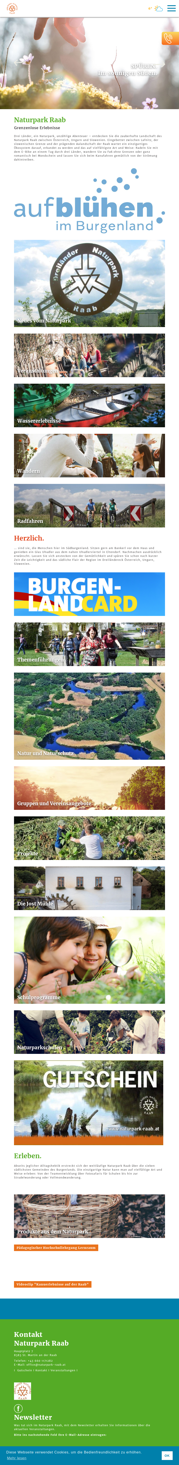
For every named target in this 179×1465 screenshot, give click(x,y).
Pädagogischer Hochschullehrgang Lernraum (56, 1248)
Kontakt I (42, 1370)
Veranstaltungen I (64, 1370)
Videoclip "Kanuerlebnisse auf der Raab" (53, 1284)
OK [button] (167, 1455)
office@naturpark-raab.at (46, 1364)
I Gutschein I (24, 1370)
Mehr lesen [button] (16, 1458)
